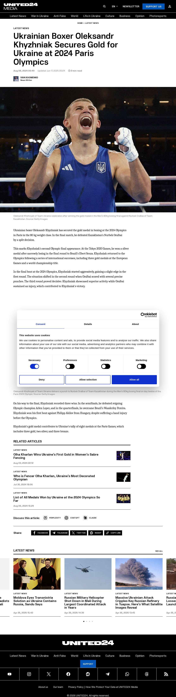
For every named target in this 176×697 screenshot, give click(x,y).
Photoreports (157, 16)
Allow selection (88, 379)
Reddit (96, 533)
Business (124, 16)
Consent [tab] (40, 324)
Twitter (78, 533)
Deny (42, 379)
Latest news (92, 23)
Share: (17, 532)
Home (80, 23)
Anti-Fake (60, 16)
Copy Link (113, 533)
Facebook (40, 533)
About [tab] (135, 324)
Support (88, 663)
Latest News (18, 16)
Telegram (59, 533)
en (115, 6)
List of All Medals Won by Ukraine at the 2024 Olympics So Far (56, 499)
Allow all (134, 379)
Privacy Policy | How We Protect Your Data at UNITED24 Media (103, 687)
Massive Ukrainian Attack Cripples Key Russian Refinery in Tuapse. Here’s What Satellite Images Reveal (139, 602)
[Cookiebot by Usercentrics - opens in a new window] (143, 315)
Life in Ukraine (91, 16)
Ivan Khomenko (29, 77)
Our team (58, 687)
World (74, 16)
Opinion (139, 16)
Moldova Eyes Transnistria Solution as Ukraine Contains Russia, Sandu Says (34, 600)
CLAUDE (89, 517)
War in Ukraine (40, 16)
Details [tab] (88, 324)
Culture (109, 16)
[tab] (83, 621)
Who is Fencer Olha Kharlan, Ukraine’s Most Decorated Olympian (54, 477)
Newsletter (131, 6)
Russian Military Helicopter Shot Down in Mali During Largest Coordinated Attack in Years (85, 602)
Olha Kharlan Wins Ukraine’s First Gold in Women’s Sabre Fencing (55, 456)
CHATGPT (72, 517)
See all (159, 551)
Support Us (153, 6)
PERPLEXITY (52, 517)
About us (43, 687)
